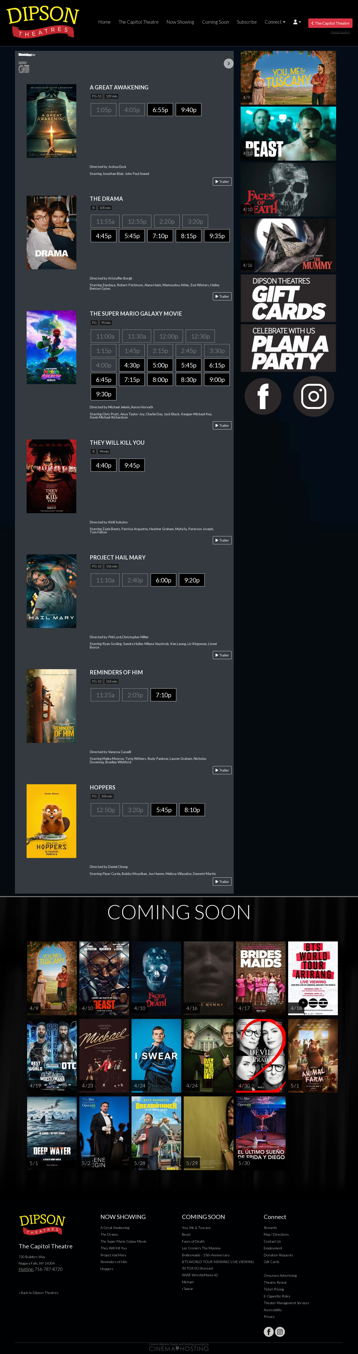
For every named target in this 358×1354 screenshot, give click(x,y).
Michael (187, 1282)
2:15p (160, 350)
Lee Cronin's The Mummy (201, 1248)
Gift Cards (271, 1262)
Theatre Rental (275, 1282)
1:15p (103, 350)
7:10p (160, 235)
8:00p (160, 379)
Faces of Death (193, 1241)
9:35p (216, 235)
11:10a (105, 580)
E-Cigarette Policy (277, 1296)
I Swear (187, 1288)
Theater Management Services (286, 1303)
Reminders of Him (113, 1262)
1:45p (131, 350)
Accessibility (273, 1310)
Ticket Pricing (274, 1289)
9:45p (131, 465)
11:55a (105, 221)
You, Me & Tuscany (196, 1227)
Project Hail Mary (113, 1255)
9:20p (191, 580)
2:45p (188, 350)
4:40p (103, 465)
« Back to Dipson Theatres (38, 1292)
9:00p (216, 379)
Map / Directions (276, 1234)
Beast (186, 1234)
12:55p (137, 221)
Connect (273, 22)
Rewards (270, 1227)
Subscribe (247, 22)
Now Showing (180, 22)
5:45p (131, 235)
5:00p (160, 365)
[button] (297, 21)
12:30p (200, 336)
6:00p (163, 580)
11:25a (105, 695)
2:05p (135, 695)
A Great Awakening (114, 1227)
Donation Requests (278, 1255)
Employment (273, 1248)
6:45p (103, 379)
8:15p (188, 235)
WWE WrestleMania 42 (200, 1275)
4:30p (131, 365)
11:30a (137, 336)
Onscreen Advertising (280, 1275)
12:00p (168, 336)
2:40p (135, 580)
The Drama (109, 1234)
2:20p (167, 221)
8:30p (188, 379)
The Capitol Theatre (139, 22)
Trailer (222, 181)
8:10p (192, 809)
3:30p (216, 350)
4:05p (131, 109)
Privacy (269, 1316)
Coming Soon (215, 22)
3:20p (195, 221)
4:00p (103, 365)
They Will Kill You (113, 1248)
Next (229, 64)
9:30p (103, 394)
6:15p (216, 365)
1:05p (103, 109)
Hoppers (106, 1269)
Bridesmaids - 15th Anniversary (206, 1255)
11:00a (105, 336)
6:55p (160, 109)
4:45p (103, 235)
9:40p (188, 109)
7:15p (131, 379)
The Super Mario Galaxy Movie (123, 1241)
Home (104, 22)
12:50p (105, 809)
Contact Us (272, 1241)
